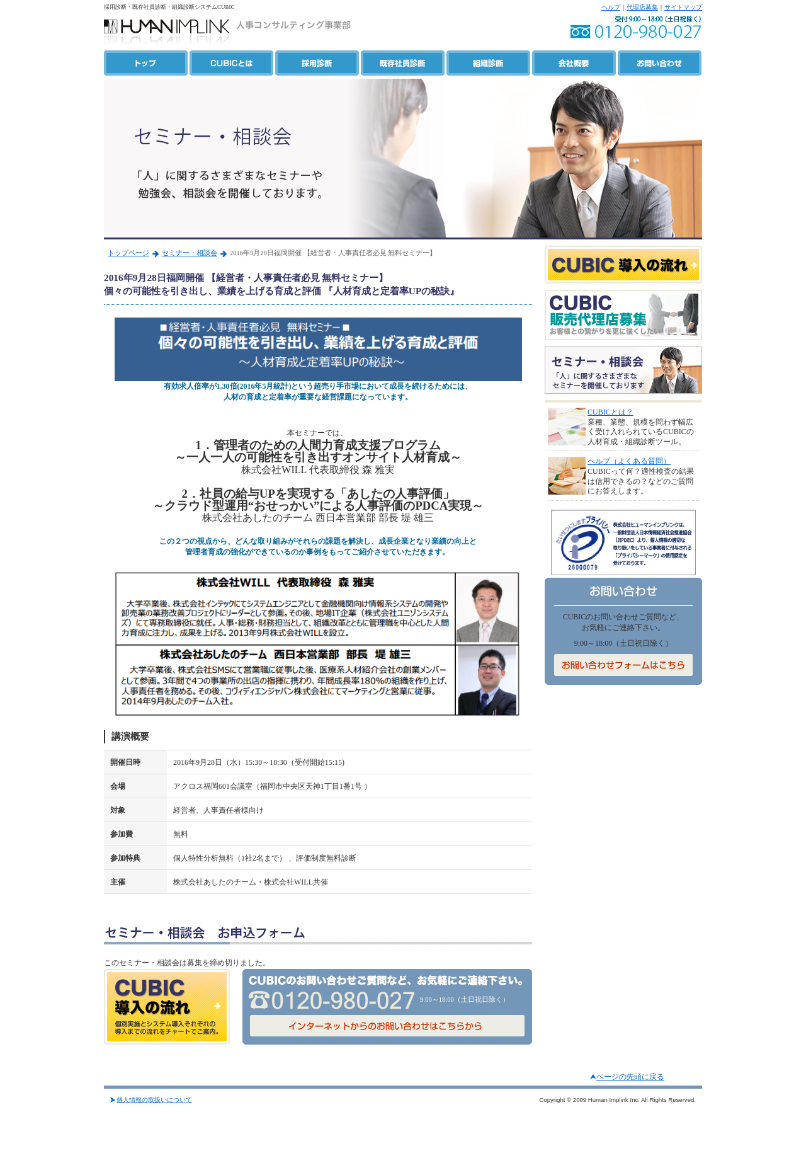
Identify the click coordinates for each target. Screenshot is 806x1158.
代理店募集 (642, 7)
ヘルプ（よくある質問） (629, 461)
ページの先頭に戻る (630, 1076)
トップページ (128, 252)
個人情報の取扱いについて (154, 1099)
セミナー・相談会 (189, 252)
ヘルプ (610, 7)
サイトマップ (683, 7)
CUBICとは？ (610, 412)
